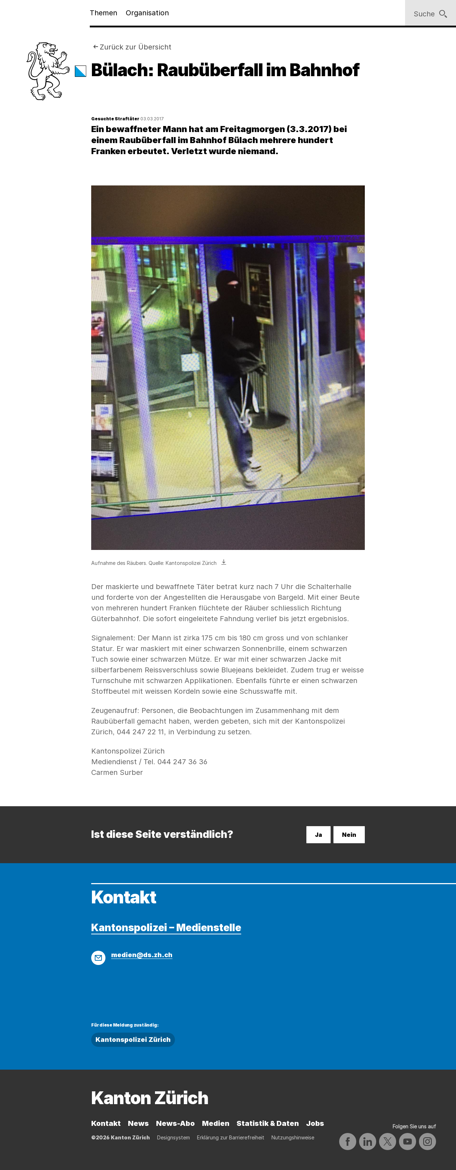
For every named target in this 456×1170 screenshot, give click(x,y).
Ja (318, 834)
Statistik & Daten (268, 1123)
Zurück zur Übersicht (135, 47)
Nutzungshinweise (292, 1137)
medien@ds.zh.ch (141, 955)
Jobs (315, 1123)
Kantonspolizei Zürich (133, 1039)
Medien (215, 1123)
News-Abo (175, 1123)
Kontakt (106, 1123)
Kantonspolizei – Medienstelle (166, 928)
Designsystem (173, 1137)
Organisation (147, 13)
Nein (349, 834)
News (138, 1123)
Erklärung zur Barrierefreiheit (230, 1137)
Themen (103, 13)
